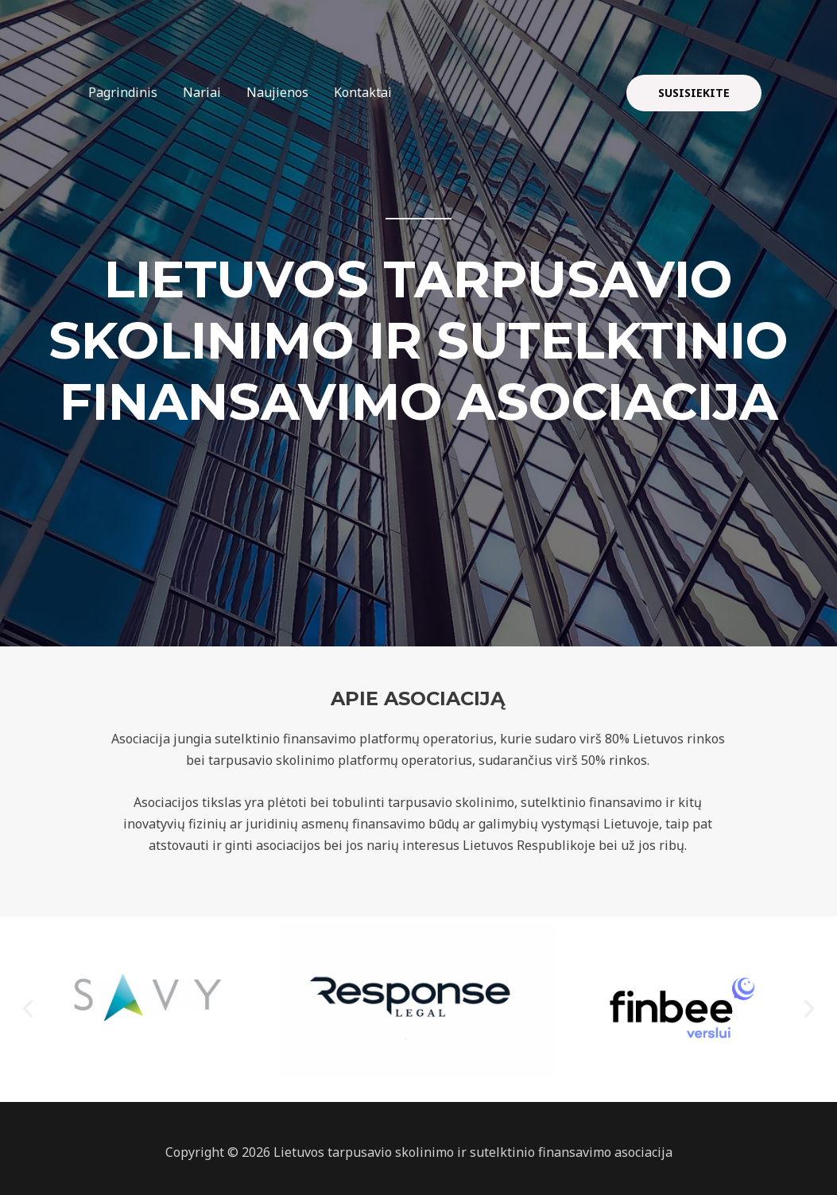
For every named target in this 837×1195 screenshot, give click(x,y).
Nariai (202, 92)
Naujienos (277, 92)
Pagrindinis (122, 92)
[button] (28, 1009)
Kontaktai (363, 92)
